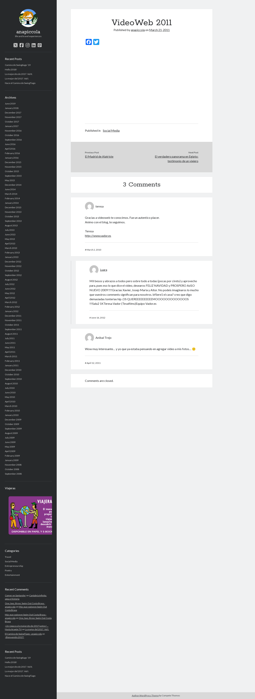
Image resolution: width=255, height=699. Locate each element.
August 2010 (11, 383)
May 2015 (10, 180)
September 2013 (13, 221)
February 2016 (12, 153)
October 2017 (12, 121)
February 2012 (12, 306)
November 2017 (13, 117)
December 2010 (13, 369)
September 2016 (13, 139)
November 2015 (13, 166)
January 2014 (11, 202)
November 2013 (13, 211)
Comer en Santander (15, 595)
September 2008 (13, 473)
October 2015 (12, 171)
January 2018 (11, 108)
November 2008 (13, 464)
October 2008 (12, 469)
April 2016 (10, 148)
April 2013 (10, 243)
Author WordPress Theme (145, 695)
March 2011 (11, 356)
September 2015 (13, 175)
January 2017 (11, 126)
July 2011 (10, 338)
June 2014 (10, 189)
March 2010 (11, 406)
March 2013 (11, 248)
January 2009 (11, 460)
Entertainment (12, 575)
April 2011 (10, 351)
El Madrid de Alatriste (99, 156)
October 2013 (12, 216)
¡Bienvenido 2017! (14, 637)
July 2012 (10, 284)
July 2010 (10, 388)
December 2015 (13, 162)
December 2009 (13, 419)
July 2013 (10, 230)
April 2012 (10, 297)
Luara (103, 269)
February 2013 (12, 252)
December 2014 (13, 184)
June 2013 (10, 234)
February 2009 (12, 455)
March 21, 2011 (159, 30)
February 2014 (12, 198)
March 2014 (11, 193)
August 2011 (11, 333)
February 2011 (12, 360)
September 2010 (13, 379)
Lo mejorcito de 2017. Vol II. (19, 74)
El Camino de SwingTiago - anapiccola (23, 633)
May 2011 (10, 347)
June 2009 (10, 442)
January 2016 (11, 157)
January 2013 (11, 257)
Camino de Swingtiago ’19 (18, 65)
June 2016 (10, 144)
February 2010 (12, 410)
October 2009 (12, 424)
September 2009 (13, 428)
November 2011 (13, 320)
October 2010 (12, 374)
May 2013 (10, 239)
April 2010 (10, 401)
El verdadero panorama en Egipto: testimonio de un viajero (176, 159)
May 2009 (10, 446)
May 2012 (10, 293)
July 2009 (10, 437)
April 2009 (10, 451)
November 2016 (13, 130)
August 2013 (11, 225)
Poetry (8, 570)
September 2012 (13, 275)
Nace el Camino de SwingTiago (20, 83)
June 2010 (10, 392)
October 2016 (12, 135)
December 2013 (13, 207)
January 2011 (11, 365)
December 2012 (13, 261)
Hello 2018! (11, 69)
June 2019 (10, 103)
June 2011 (10, 342)
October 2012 (12, 270)
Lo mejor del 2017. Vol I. (17, 78)
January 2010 (11, 415)
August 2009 (11, 433)
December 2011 (13, 315)
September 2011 (13, 329)
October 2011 (12, 324)
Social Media (11, 561)
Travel (8, 556)
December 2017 (13, 112)
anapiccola (28, 32)
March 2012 (11, 302)
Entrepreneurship (14, 566)
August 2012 (11, 279)
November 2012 (13, 266)
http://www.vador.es (98, 235)
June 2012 (10, 288)
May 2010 (10, 397)
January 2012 (11, 311)
